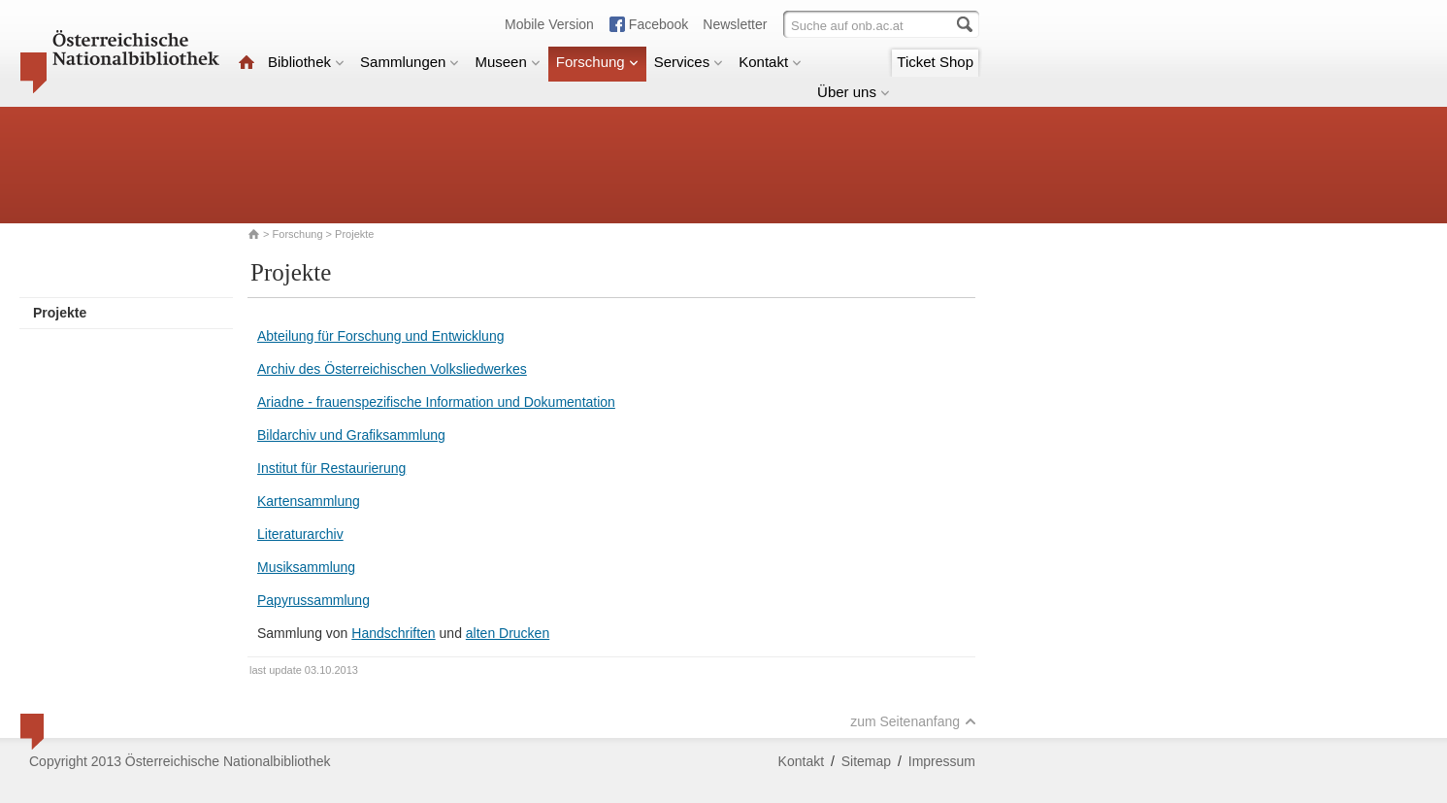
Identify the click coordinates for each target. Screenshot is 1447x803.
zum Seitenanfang (913, 721)
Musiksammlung (306, 567)
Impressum (941, 761)
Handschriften (393, 633)
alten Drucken (507, 633)
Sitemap (866, 761)
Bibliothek (306, 61)
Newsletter (735, 24)
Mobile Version (549, 24)
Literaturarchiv (300, 534)
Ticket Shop (935, 61)
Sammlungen (409, 61)
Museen (507, 61)
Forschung (597, 61)
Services (689, 61)
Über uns (853, 92)
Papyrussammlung (313, 600)
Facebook (658, 24)
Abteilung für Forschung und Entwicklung (380, 336)
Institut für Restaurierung (331, 468)
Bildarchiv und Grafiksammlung (351, 435)
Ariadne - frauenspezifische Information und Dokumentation (436, 402)
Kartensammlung (308, 501)
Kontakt (770, 61)
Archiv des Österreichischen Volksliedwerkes (392, 369)
